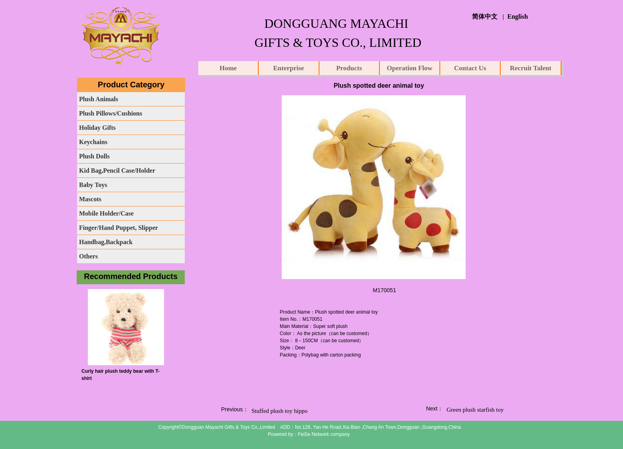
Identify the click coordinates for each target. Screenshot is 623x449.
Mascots (90, 199)
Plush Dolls (94, 156)
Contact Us (470, 68)
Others (88, 256)
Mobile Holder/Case (106, 213)
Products (349, 68)
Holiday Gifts (97, 127)
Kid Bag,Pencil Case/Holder (117, 170)
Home (227, 68)
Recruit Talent (530, 68)
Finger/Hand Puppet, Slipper (118, 227)
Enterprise (288, 68)
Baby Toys (93, 184)
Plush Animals (98, 99)
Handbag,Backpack (106, 242)
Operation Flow (410, 68)
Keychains (93, 142)
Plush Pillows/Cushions (110, 113)
